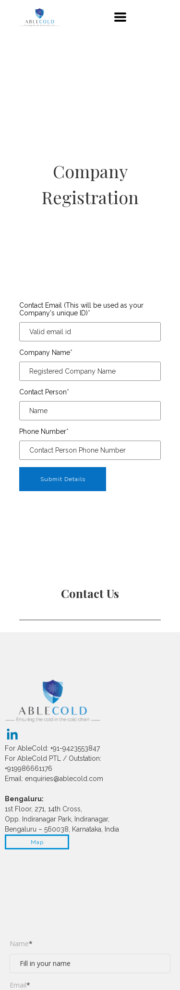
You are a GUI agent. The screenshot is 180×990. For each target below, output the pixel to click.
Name (21, 943)
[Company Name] (90, 371)
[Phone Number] (90, 450)
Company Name (45, 352)
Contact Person (44, 392)
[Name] (90, 963)
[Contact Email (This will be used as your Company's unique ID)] (90, 331)
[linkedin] (12, 734)
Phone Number (44, 431)
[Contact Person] (90, 410)
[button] (120, 17)
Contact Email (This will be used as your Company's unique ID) (81, 309)
